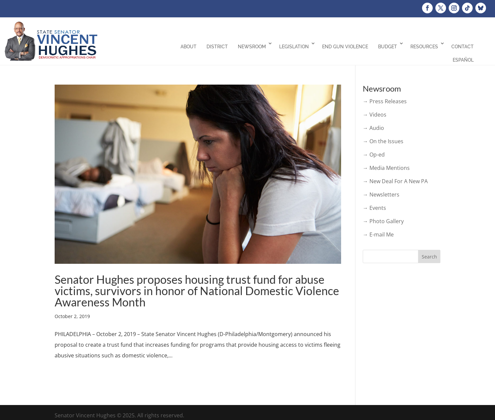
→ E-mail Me (378, 234)
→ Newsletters (381, 194)
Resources (424, 46)
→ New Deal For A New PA (395, 181)
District (217, 46)
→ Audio (373, 128)
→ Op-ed (374, 154)
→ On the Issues (383, 141)
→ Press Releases (385, 101)
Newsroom (252, 46)
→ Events (374, 207)
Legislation (294, 46)
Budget (387, 46)
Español (463, 60)
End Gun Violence (345, 46)
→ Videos (374, 114)
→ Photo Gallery (383, 221)
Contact (462, 46)
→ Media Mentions (386, 168)
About (189, 46)
